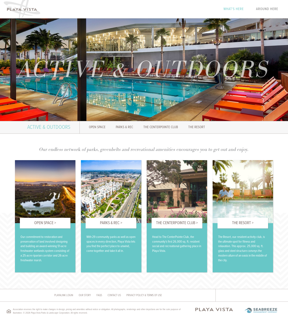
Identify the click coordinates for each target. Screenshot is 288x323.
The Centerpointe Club (160, 127)
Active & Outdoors (48, 127)
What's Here (233, 9)
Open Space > (45, 223)
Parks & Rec (124, 127)
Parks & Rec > (111, 223)
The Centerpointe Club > (177, 223)
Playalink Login (63, 295)
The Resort (196, 127)
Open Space (97, 127)
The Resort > (243, 223)
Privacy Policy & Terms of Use (144, 295)
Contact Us (114, 295)
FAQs (99, 295)
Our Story (85, 295)
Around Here (267, 9)
